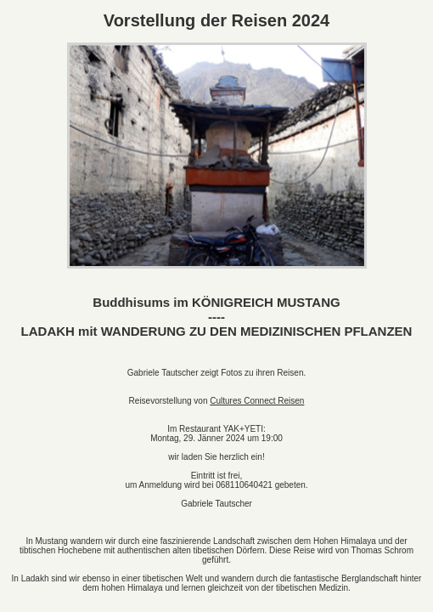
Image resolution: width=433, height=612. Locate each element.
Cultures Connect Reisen (257, 400)
